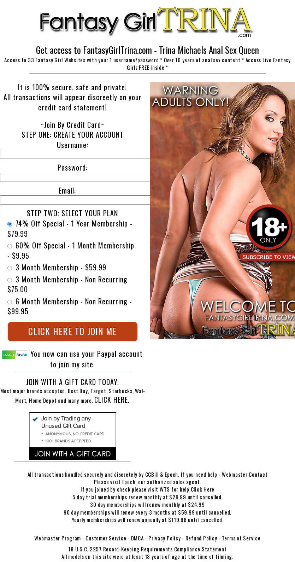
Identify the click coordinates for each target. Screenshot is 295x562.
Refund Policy (201, 538)
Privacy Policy (164, 538)
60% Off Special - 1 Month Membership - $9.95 (70, 250)
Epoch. (173, 474)
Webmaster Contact (245, 474)
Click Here (203, 489)
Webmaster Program (57, 538)
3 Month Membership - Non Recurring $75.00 (67, 284)
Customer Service (105, 538)
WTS (165, 489)
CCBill (152, 474)
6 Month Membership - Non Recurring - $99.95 (69, 306)
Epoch (129, 482)
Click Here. (112, 399)
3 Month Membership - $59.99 (56, 267)
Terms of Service (241, 538)
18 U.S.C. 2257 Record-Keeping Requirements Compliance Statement (147, 549)
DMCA (137, 538)
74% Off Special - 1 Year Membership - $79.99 (69, 228)
